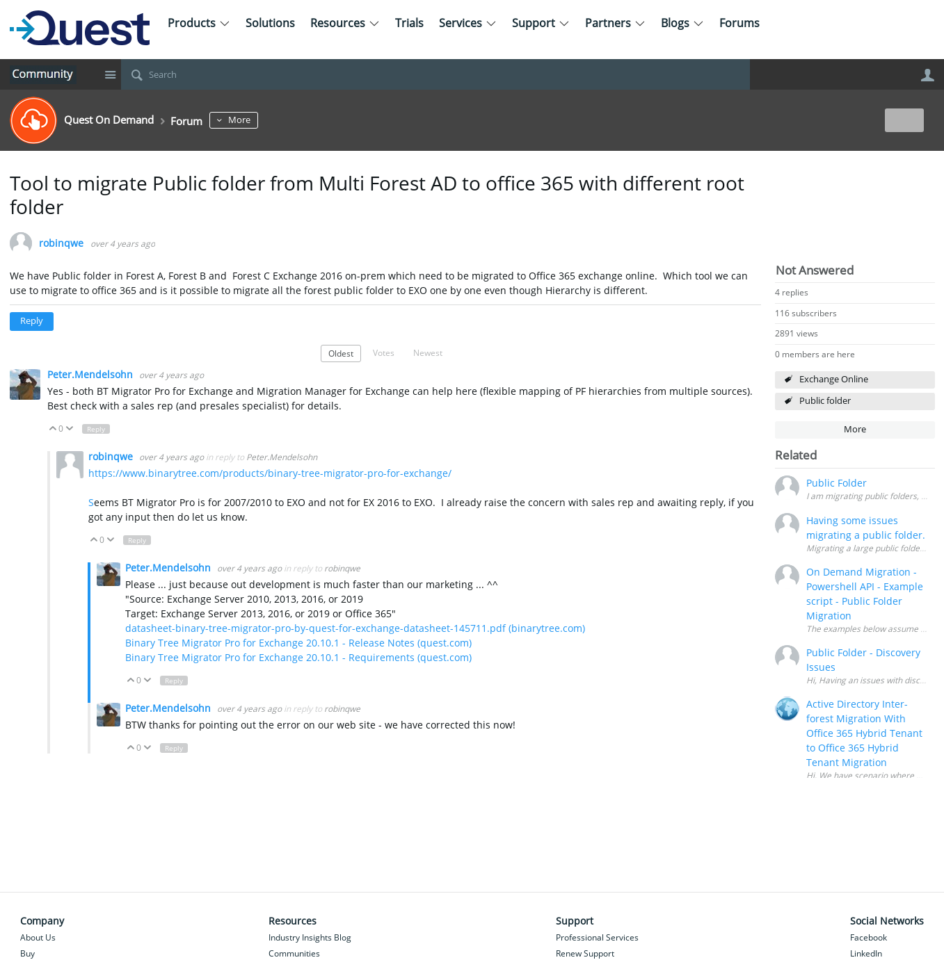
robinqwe (61, 244)
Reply (31, 321)
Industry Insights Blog (310, 937)
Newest (427, 352)
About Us (38, 937)
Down (69, 429)
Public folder (825, 401)
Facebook (868, 937)
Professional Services (597, 937)
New (903, 120)
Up (53, 429)
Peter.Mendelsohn (91, 374)
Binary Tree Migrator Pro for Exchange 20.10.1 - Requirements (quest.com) (298, 657)
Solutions (270, 23)
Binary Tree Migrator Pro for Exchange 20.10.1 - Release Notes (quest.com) (298, 642)
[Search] (435, 74)
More (266, 120)
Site (110, 74)
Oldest (340, 353)
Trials (409, 23)
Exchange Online (833, 379)
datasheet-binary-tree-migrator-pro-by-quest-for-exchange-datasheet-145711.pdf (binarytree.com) (355, 628)
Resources (345, 23)
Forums (739, 23)
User (928, 75)
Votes (383, 352)
